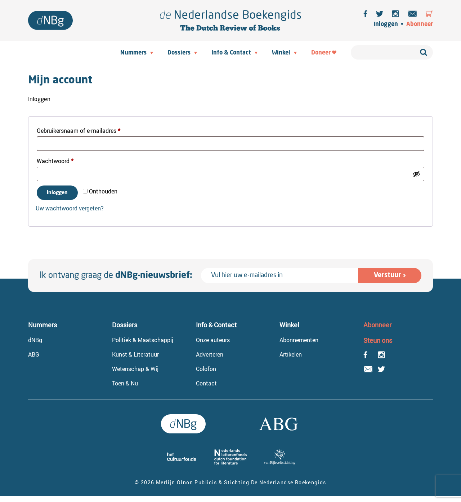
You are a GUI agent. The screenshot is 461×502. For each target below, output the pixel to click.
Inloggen (385, 24)
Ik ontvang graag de (116, 275)
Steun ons (377, 340)
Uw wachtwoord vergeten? (70, 208)
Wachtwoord (64, 160)
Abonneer (419, 24)
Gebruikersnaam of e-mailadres (87, 130)
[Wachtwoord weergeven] (416, 174)
